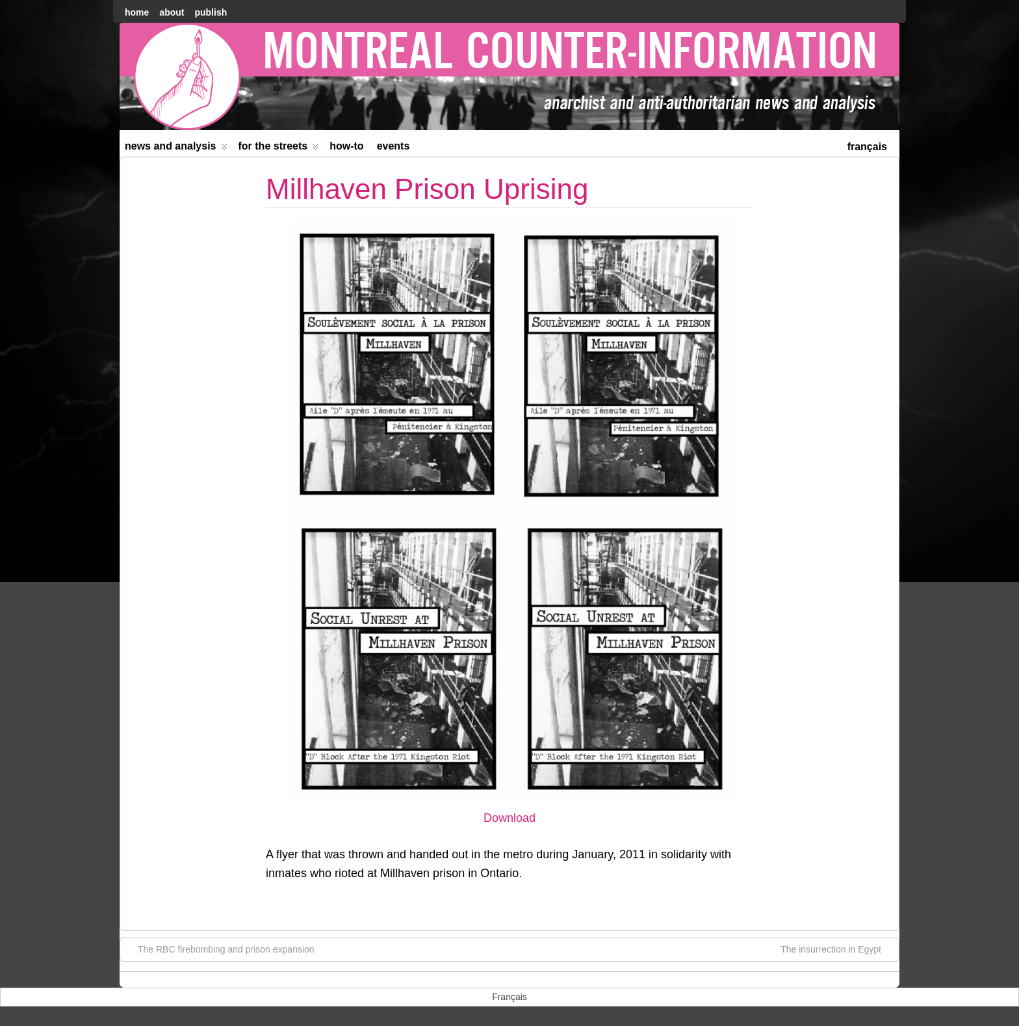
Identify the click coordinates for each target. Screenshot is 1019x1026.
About (171, 12)
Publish (210, 12)
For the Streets (279, 148)
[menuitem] (867, 145)
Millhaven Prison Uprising (427, 189)
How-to (346, 145)
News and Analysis (176, 148)
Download (509, 817)
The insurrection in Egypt (837, 948)
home (137, 12)
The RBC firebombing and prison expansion (220, 948)
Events (393, 145)
